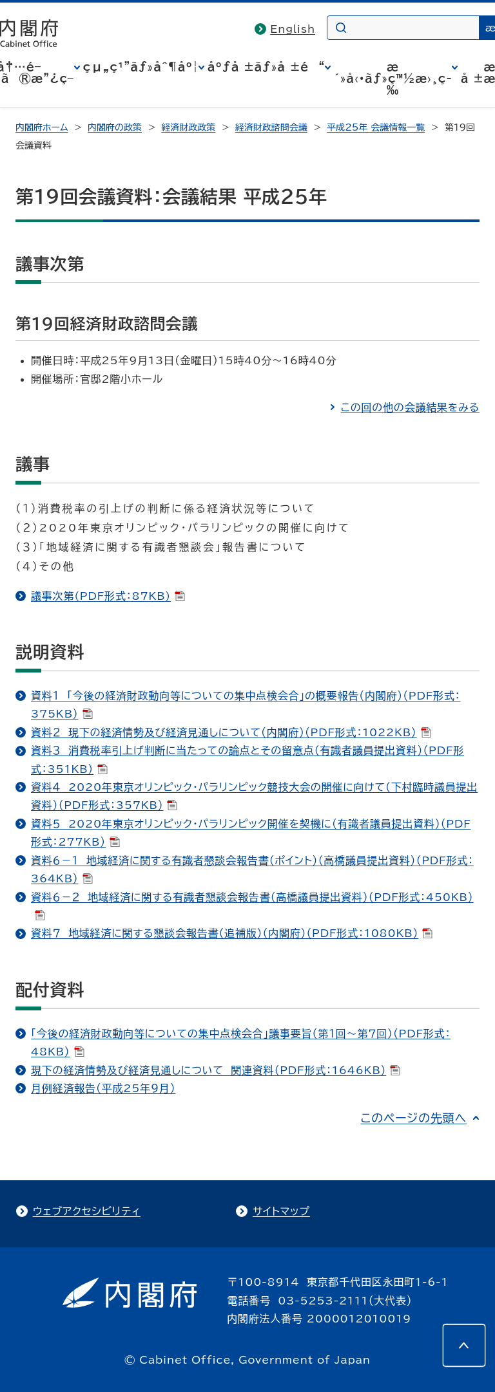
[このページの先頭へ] (464, 1345)
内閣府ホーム (41, 127)
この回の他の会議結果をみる (410, 407)
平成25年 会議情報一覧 (376, 127)
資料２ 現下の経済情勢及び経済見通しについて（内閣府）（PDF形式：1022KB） (231, 732)
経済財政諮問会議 (271, 127)
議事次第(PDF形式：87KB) (108, 596)
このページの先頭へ (413, 1118)
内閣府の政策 (115, 127)
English (292, 29)
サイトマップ (281, 1211)
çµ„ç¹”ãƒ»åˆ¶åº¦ (141, 67)
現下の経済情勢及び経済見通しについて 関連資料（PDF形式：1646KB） (215, 1070)
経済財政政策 (188, 127)
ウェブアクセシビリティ (87, 1211)
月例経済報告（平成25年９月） (103, 1088)
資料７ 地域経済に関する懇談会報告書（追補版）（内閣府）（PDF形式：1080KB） (231, 933)
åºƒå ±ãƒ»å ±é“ (266, 67)
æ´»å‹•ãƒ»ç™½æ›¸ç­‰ (393, 78)
